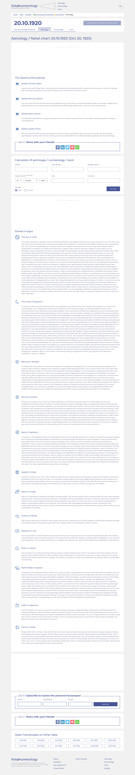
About (55, 760)
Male (20, 190)
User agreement (59, 767)
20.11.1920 (94, 741)
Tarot (60, 9)
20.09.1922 (112, 747)
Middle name (93, 165)
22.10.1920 (58, 741)
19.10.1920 (40, 741)
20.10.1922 (41, 747)
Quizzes (107, 770)
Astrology (61, 3)
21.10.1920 (23, 741)
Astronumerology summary (24, 30)
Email (70, 700)
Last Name (56, 165)
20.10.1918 (23, 747)
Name (17, 165)
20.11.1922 (76, 747)
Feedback (57, 764)
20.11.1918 (58, 747)
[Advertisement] (67, 62)
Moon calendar (81, 760)
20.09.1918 (94, 747)
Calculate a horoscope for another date (102, 23)
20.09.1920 (112, 741)
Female (30, 190)
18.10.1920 (76, 741)
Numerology (62, 6)
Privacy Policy (58, 770)
